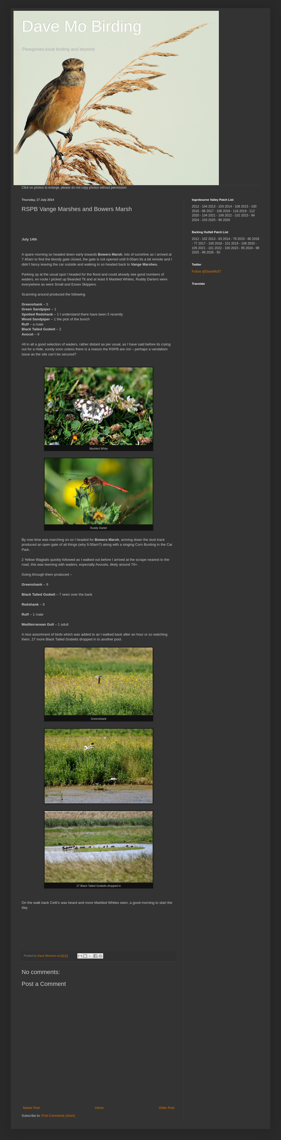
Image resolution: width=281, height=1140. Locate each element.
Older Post (166, 1108)
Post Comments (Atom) (58, 1116)
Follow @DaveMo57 (206, 271)
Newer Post (31, 1108)
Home (99, 1108)
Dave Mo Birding (82, 26)
